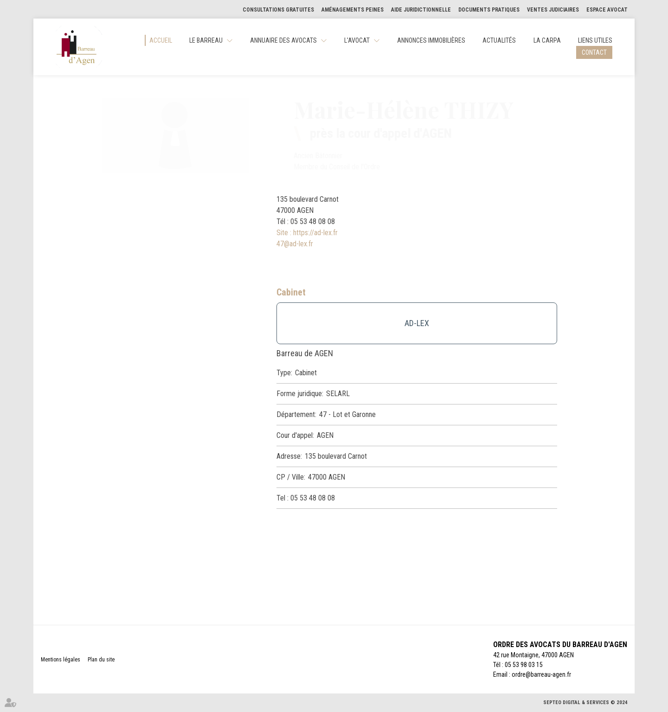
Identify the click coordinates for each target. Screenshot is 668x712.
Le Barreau (206, 40)
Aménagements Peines (352, 9)
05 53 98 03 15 (524, 664)
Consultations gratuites (278, 9)
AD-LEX (417, 323)
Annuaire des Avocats (283, 40)
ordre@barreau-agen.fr (541, 674)
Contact (594, 52)
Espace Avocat (607, 9)
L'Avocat (357, 40)
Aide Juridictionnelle (421, 9)
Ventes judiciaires (553, 9)
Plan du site (101, 659)
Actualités (499, 40)
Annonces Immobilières (431, 40)
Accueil (160, 40)
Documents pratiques (489, 9)
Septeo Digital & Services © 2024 (585, 702)
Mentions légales (60, 659)
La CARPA (547, 40)
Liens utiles (595, 40)
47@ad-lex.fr (294, 243)
